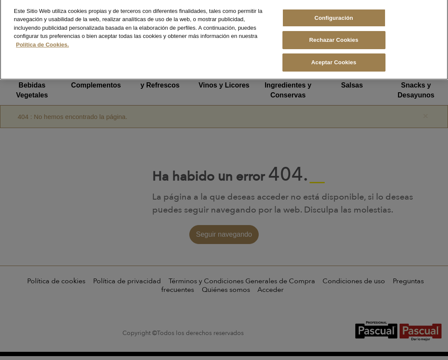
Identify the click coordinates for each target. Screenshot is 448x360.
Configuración (333, 13)
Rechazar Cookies (333, 36)
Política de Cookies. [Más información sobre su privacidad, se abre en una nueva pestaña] (42, 40)
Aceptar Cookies (334, 58)
